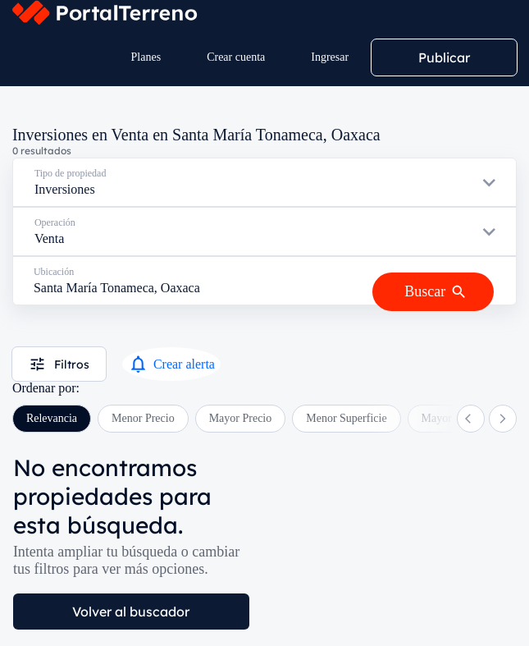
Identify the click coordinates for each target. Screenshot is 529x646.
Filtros (59, 364)
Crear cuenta (236, 57)
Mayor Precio (240, 418)
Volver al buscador (130, 611)
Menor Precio (143, 418)
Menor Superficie (346, 418)
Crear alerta (171, 364)
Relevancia (51, 418)
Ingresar (330, 57)
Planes (146, 57)
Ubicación (54, 271)
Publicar (444, 57)
